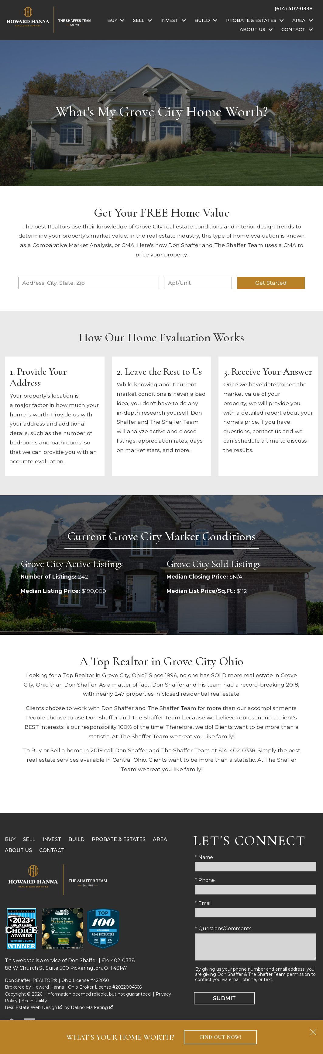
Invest (52, 839)
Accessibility (34, 1001)
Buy (10, 839)
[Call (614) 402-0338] (293, 8)
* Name (204, 857)
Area (160, 839)
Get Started (271, 283)
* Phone (205, 880)
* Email (203, 903)
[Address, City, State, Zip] (88, 283)
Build (76, 839)
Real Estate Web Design (33, 1007)
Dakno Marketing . (92, 1007)
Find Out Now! (220, 1037)
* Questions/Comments (223, 928)
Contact (51, 850)
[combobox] (88, 283)
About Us (18, 850)
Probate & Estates (119, 839)
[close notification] (313, 1030)
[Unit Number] (198, 283)
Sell (29, 839)
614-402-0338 (118, 960)
